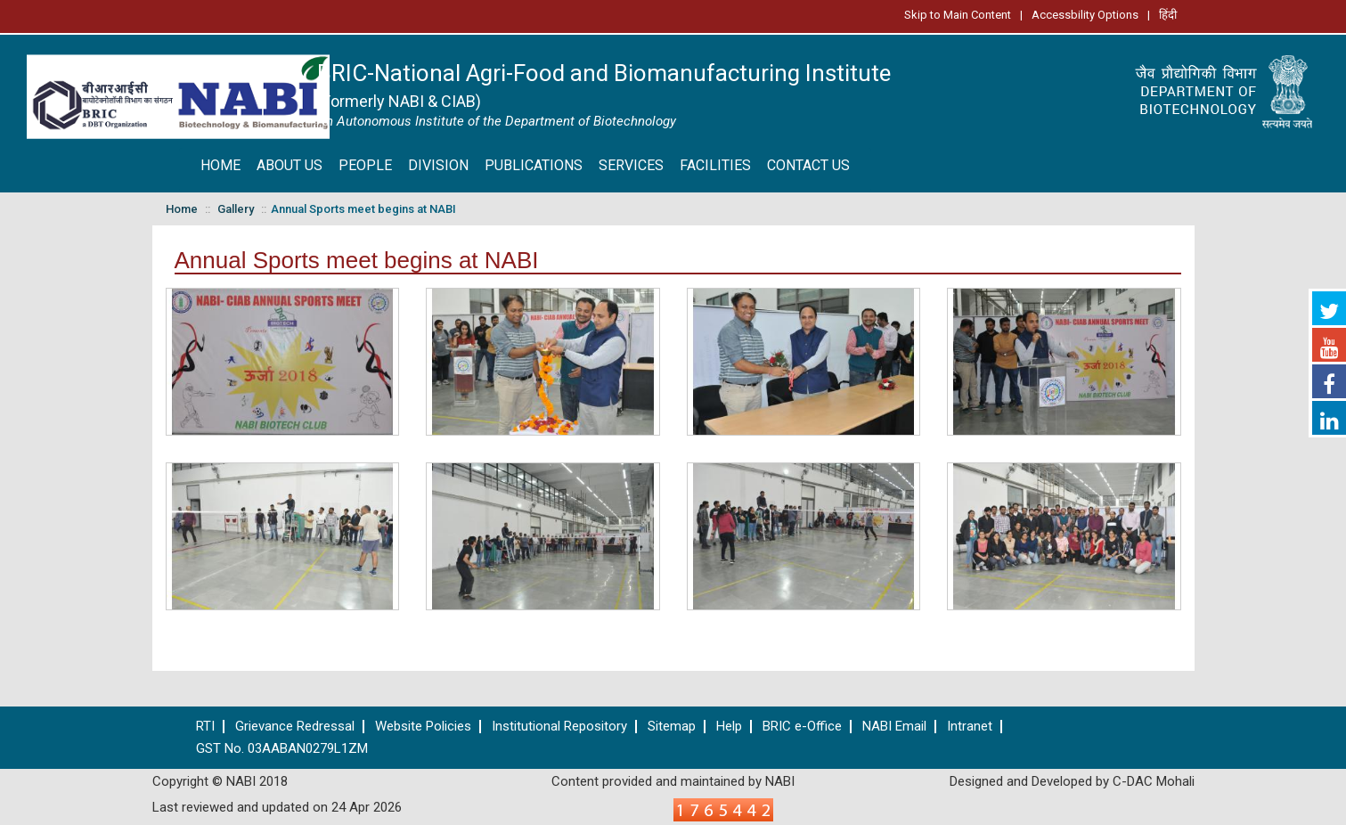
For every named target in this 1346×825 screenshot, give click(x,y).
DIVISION (438, 165)
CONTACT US (808, 165)
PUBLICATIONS (534, 165)
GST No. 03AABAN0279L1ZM (282, 749)
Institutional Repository (559, 726)
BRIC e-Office (802, 726)
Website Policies (423, 726)
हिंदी (1168, 14)
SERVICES (631, 165)
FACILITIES (715, 165)
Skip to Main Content (957, 14)
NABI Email (894, 726)
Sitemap (672, 726)
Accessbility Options (1085, 14)
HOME (220, 165)
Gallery (235, 209)
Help (729, 726)
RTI (205, 726)
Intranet (969, 726)
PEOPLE (365, 165)
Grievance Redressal (295, 726)
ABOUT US (289, 165)
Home (182, 209)
